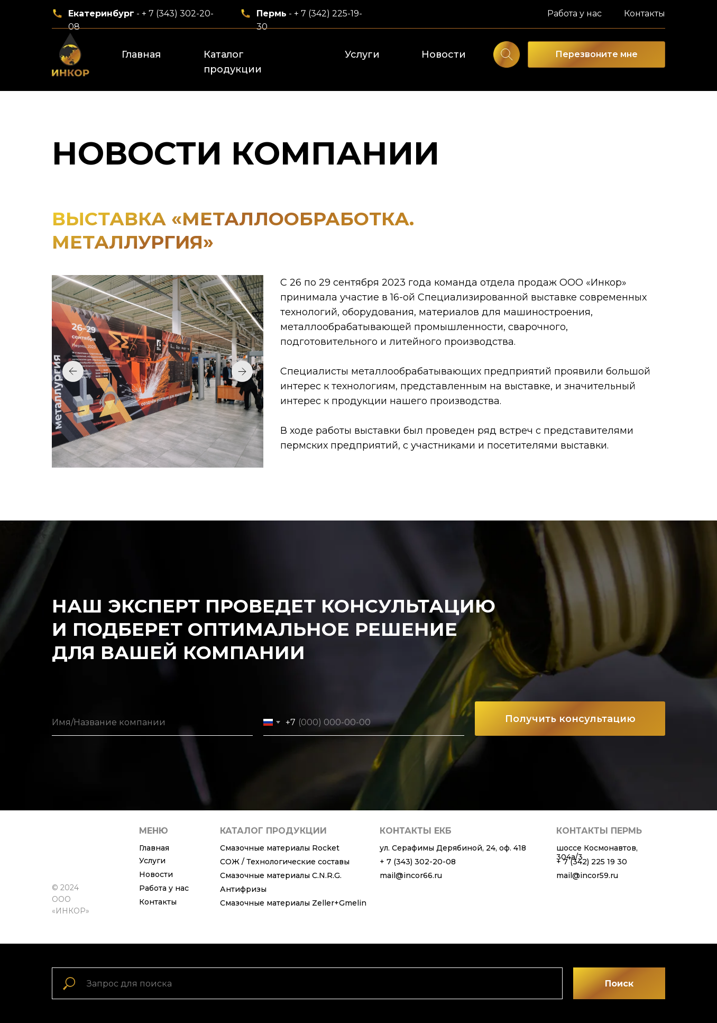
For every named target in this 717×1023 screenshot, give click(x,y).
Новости (443, 54)
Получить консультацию (570, 719)
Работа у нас (574, 13)
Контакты (644, 13)
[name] (152, 722)
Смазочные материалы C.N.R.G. (281, 875)
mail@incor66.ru (411, 875)
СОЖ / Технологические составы (285, 861)
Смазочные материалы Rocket (279, 848)
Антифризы (243, 889)
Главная (141, 54)
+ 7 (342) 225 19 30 (591, 861)
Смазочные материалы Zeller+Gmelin (293, 903)
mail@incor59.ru (587, 875)
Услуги (362, 54)
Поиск (619, 984)
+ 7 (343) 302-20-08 (418, 861)
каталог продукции (273, 831)
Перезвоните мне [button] (596, 54)
